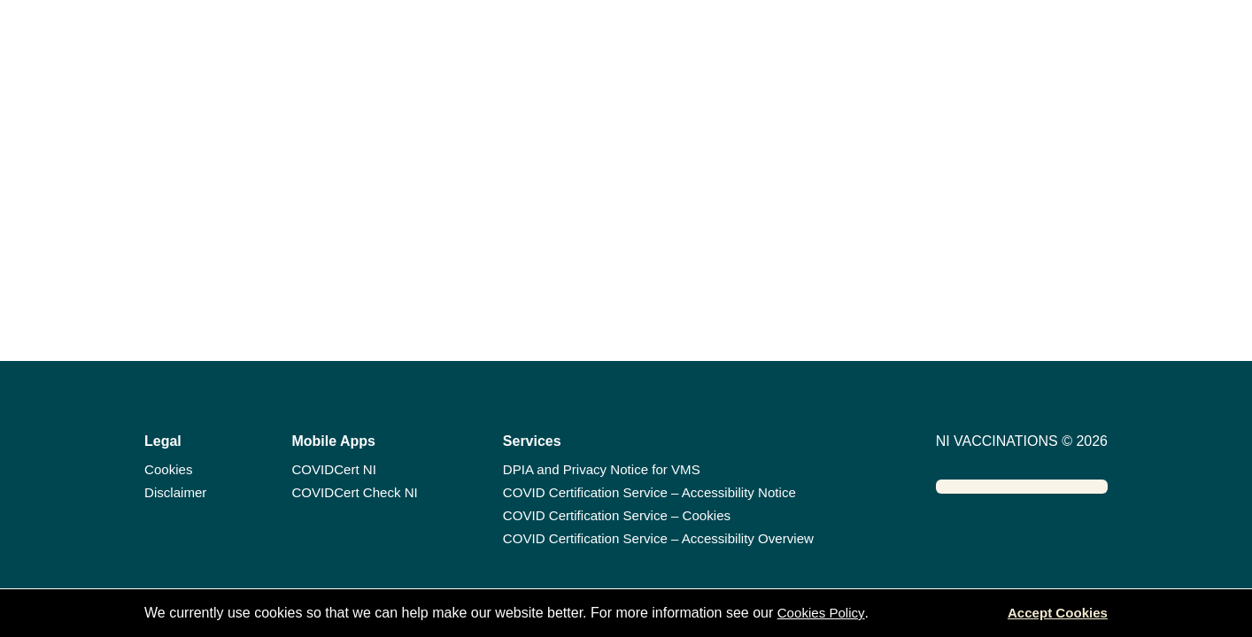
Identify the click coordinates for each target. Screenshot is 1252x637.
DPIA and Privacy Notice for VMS (619, 471)
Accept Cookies (1054, 612)
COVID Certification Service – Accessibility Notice (669, 494)
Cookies (170, 471)
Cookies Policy (823, 612)
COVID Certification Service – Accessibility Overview (679, 540)
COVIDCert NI (340, 471)
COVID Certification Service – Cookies (635, 517)
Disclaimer (177, 494)
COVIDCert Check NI (362, 494)
